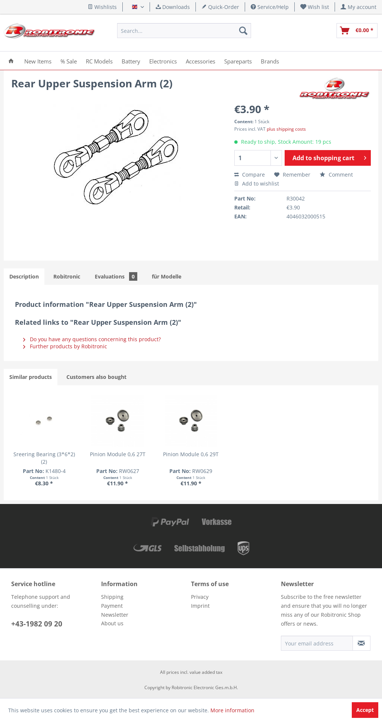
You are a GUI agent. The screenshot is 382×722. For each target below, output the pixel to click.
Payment (112, 605)
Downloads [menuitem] (173, 6)
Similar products (30, 376)
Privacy (200, 596)
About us (112, 623)
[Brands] (270, 61)
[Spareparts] (238, 61)
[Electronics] (163, 61)
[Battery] (131, 61)
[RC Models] (99, 61)
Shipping (112, 596)
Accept (365, 709)
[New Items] (38, 61)
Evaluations (116, 276)
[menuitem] (315, 7)
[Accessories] (200, 61)
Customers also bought (96, 376)
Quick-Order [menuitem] (220, 6)
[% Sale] (68, 61)
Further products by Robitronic (65, 346)
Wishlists (102, 6)
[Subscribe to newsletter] (361, 643)
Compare (249, 174)
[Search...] (184, 30)
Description (24, 276)
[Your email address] (317, 643)
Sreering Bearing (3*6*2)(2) (44, 458)
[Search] (243, 30)
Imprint (200, 605)
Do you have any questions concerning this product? (92, 339)
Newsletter (114, 614)
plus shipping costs (286, 129)
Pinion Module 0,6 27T (117, 454)
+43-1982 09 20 (36, 624)
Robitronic (66, 276)
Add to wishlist (256, 183)
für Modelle (166, 276)
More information (232, 710)
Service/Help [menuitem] (270, 6)
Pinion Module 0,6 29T (191, 454)
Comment (336, 174)
